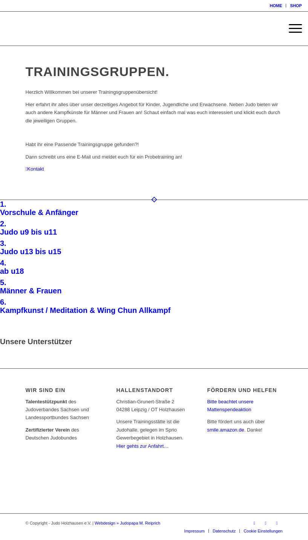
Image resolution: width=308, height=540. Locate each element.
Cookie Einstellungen (263, 531)
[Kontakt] (35, 169)
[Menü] (291, 29)
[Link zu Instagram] (265, 523)
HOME (276, 5)
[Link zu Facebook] (254, 523)
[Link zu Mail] (277, 523)
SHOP (296, 5)
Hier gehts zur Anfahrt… (142, 446)
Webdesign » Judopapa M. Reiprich (127, 523)
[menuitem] (276, 6)
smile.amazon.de (225, 430)
